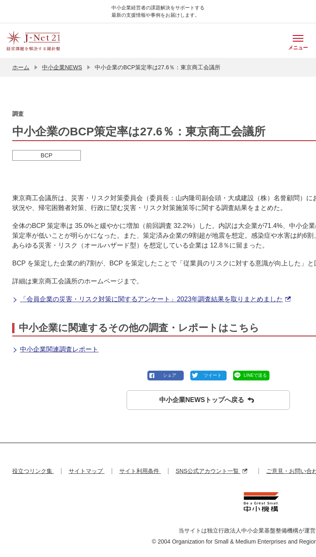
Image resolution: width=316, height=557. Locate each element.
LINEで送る (255, 375)
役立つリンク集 (33, 471)
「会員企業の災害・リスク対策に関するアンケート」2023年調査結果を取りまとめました (151, 299)
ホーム (20, 67)
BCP (47, 155)
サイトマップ (87, 471)
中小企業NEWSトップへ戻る (206, 400)
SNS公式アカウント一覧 (211, 471)
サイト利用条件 (140, 471)
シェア (169, 375)
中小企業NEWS (62, 67)
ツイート (213, 375)
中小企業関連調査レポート (55, 349)
